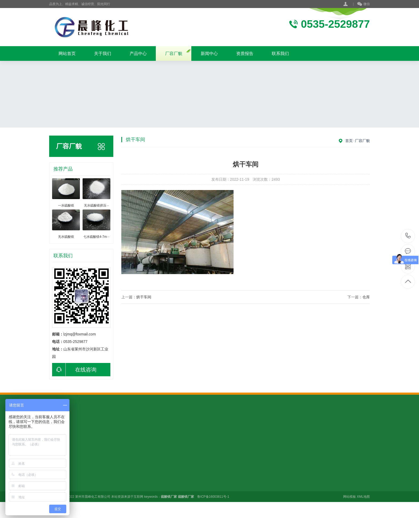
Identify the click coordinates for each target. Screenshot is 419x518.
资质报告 (244, 53)
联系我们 (280, 53)
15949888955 (408, 236)
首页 (349, 141)
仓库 (366, 297)
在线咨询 (74, 369)
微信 (363, 4)
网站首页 (67, 53)
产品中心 (138, 53)
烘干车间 (143, 297)
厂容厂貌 (173, 53)
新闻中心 (209, 53)
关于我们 (102, 53)
